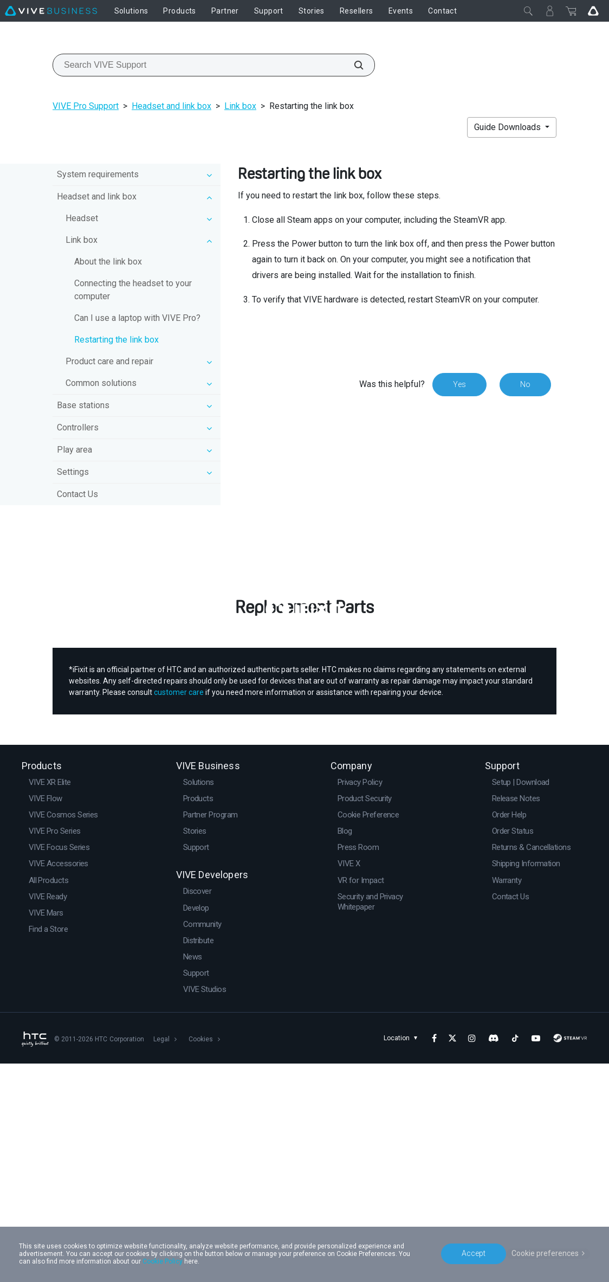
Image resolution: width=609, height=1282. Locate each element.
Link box (240, 106)
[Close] (528, 11)
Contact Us (77, 494)
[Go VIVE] (593, 11)
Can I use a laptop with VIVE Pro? (137, 318)
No (525, 384)
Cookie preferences (545, 1253)
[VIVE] (51, 10)
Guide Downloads (508, 127)
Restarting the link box (116, 339)
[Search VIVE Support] (353, 65)
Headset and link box (171, 106)
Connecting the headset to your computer (133, 289)
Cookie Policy (162, 1261)
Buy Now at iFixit (305, 800)
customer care (179, 911)
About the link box (108, 261)
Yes (459, 384)
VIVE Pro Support (86, 106)
